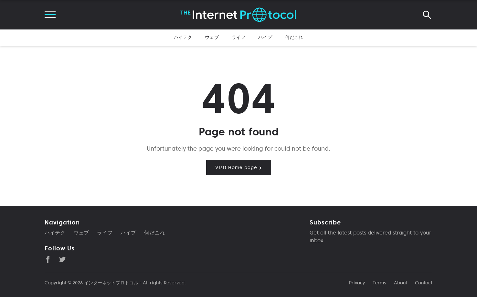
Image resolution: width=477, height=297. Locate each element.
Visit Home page (238, 167)
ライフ (238, 37)
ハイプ (265, 37)
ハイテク (183, 37)
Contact (423, 283)
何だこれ (294, 37)
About (400, 283)
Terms (379, 283)
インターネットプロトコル (111, 283)
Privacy (357, 283)
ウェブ (211, 37)
